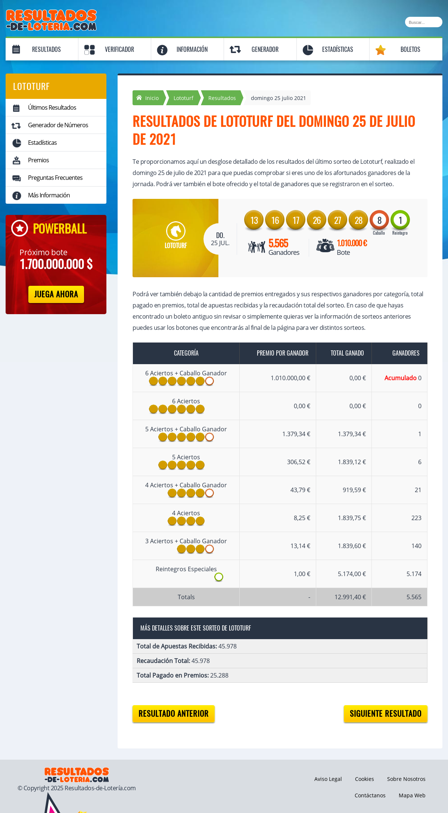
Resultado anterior (174, 713)
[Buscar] (423, 22)
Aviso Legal (328, 778)
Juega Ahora (56, 294)
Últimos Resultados (52, 107)
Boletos (410, 49)
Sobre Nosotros (406, 778)
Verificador (119, 49)
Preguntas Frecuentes (55, 177)
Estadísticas (337, 49)
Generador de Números (58, 125)
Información (192, 49)
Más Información (49, 195)
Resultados (46, 49)
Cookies (364, 778)
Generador (265, 49)
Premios (38, 160)
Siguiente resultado (385, 713)
